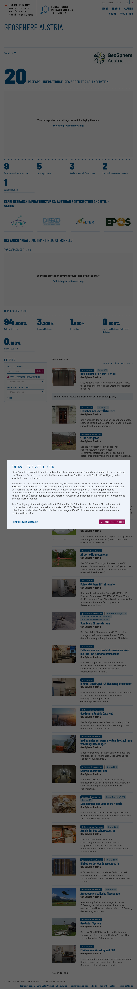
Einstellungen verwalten (25, 521)
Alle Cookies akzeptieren (112, 521)
